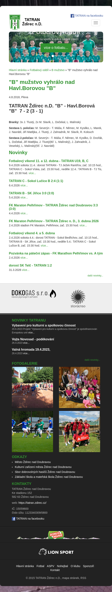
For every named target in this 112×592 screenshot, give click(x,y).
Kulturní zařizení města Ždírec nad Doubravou (43, 467)
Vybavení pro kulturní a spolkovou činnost (44, 325)
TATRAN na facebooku (89, 15)
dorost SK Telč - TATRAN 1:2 (30, 265)
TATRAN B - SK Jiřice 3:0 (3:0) (31, 193)
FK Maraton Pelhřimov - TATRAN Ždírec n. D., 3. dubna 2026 (54, 221)
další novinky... (95, 275)
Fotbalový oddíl (39, 70)
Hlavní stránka (18, 70)
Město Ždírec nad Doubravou (33, 462)
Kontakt (55, 570)
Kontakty (21, 484)
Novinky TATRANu (29, 320)
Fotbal (40, 566)
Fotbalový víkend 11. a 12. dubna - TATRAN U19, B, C (48, 161)
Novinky (18, 152)
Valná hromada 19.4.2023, (31, 349)
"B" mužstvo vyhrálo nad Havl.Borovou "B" (42, 85)
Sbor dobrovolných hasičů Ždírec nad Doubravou (45, 471)
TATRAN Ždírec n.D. (48, 578)
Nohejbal (62, 566)
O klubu (75, 566)
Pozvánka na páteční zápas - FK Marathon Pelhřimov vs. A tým (56, 253)
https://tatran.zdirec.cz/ (32, 502)
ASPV (50, 566)
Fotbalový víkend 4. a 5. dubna (32, 233)
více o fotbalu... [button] (56, 48)
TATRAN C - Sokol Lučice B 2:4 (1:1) (36, 181)
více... (32, 173)
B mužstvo (58, 70)
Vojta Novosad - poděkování (33, 339)
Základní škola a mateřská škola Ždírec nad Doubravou (49, 476)
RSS (83, 578)
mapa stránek (70, 578)
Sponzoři (88, 566)
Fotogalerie (25, 363)
